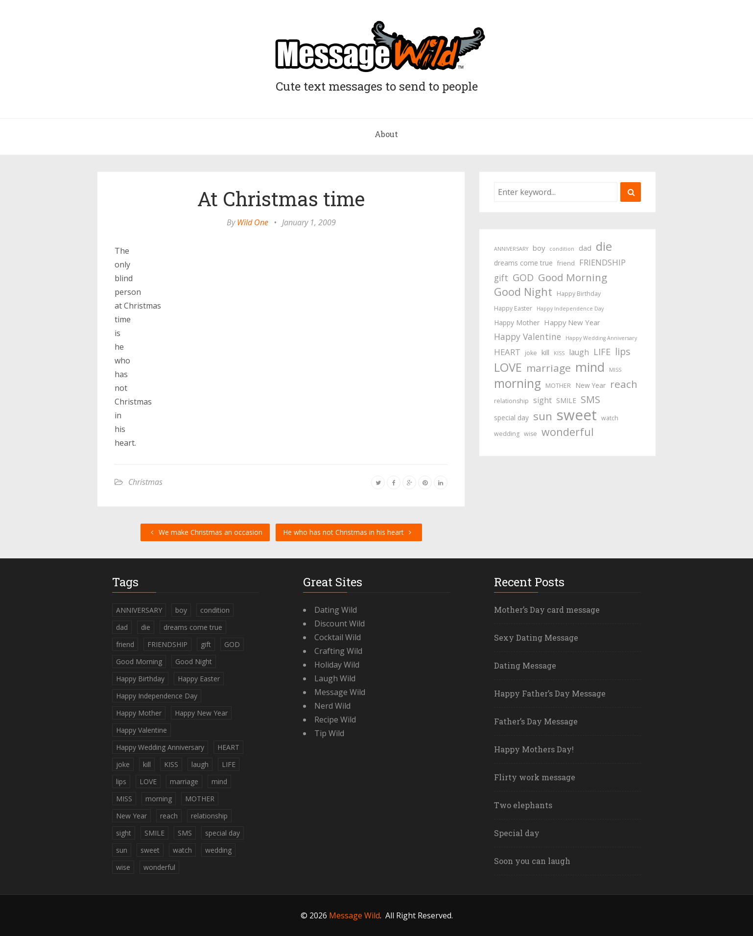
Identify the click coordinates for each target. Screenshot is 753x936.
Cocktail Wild (337, 637)
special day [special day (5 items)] (511, 417)
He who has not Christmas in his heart (349, 532)
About (386, 134)
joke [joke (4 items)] (531, 353)
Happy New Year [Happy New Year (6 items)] (572, 322)
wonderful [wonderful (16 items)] (567, 432)
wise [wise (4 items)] (530, 434)
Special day (517, 833)
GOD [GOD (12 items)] (523, 277)
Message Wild (339, 692)
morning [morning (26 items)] (517, 383)
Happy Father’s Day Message (550, 693)
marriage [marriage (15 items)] (548, 368)
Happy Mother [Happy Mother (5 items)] (517, 322)
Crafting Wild (338, 651)
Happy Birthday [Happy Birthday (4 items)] (579, 293)
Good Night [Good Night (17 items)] (523, 292)
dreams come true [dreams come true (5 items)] (523, 262)
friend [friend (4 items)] (566, 263)
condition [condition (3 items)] (561, 248)
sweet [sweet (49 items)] (577, 415)
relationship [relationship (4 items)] (511, 401)
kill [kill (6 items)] (545, 352)
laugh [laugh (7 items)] (579, 352)
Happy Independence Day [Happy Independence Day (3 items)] (570, 308)
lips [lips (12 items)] (622, 351)
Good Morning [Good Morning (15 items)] (572, 277)
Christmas (145, 482)
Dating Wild (335, 609)
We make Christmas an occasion (205, 532)
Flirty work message (534, 777)
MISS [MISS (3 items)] (615, 369)
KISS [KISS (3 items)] (559, 353)
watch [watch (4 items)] (609, 418)
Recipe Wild (335, 719)
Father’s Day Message (536, 721)
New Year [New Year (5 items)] (590, 385)
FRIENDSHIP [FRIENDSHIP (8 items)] (602, 262)
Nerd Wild (332, 705)
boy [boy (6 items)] (539, 248)
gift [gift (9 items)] (501, 278)
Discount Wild (339, 623)
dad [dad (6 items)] (585, 248)
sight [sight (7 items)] (542, 400)
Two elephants (523, 805)
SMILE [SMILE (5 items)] (566, 400)
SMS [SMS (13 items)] (590, 399)
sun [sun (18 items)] (542, 416)
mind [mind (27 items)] (590, 367)
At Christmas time (281, 199)
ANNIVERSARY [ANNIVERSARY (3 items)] (511, 248)
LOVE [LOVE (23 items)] (508, 367)
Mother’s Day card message (547, 609)
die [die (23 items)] (604, 246)
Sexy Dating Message (536, 637)
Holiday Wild (336, 664)
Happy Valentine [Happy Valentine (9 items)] (527, 336)
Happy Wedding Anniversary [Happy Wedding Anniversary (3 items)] (601, 338)
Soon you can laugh (532, 861)
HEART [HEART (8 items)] (507, 352)
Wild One (252, 222)
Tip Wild (329, 733)
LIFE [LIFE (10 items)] (602, 352)
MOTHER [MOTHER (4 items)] (558, 386)
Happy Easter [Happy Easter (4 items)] (513, 308)
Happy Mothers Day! (534, 749)
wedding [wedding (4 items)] (506, 434)
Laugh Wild (334, 678)
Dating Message (525, 665)
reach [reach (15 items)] (623, 384)
